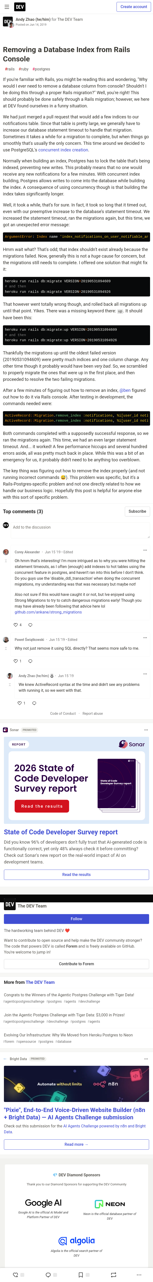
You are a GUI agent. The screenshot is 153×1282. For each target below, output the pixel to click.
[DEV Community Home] (20, 7)
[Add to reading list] (83, 1275)
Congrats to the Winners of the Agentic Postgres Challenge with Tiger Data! (76, 998)
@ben (125, 390)
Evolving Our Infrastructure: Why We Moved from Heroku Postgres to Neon (76, 1038)
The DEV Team (70, 19)
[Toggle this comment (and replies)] (6, 561)
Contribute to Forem (76, 964)
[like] (17, 625)
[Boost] (113, 1275)
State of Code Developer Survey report (61, 832)
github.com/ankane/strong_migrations (48, 612)
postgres (41, 69)
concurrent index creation (63, 149)
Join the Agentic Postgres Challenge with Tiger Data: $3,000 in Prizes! (76, 1018)
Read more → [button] (76, 1144)
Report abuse (92, 713)
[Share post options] (139, 1275)
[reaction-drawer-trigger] (18, 1275)
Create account (133, 6)
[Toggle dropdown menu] (145, 550)
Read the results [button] (76, 874)
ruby (24, 69)
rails (10, 69)
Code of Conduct (63, 713)
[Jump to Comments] (51, 1275)
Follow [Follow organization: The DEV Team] (76, 919)
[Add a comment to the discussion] (80, 530)
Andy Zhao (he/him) (33, 19)
